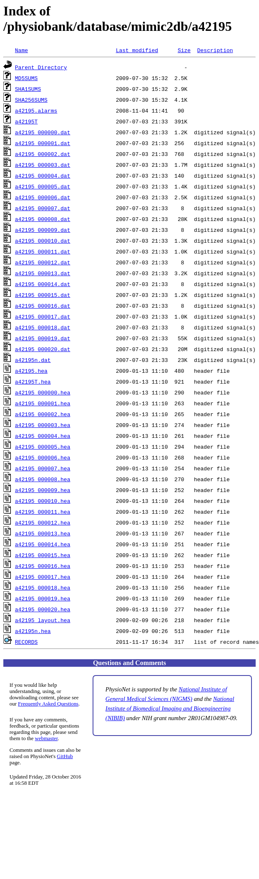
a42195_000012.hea (42, 522)
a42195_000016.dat (42, 305)
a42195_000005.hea (42, 446)
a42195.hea (31, 370)
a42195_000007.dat (42, 208)
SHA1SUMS (28, 89)
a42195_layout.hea (42, 620)
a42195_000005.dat (42, 186)
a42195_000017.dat (42, 316)
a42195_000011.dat (42, 251)
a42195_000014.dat (42, 284)
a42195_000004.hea (42, 436)
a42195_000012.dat (42, 262)
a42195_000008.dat (42, 219)
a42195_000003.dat (42, 164)
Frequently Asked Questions (48, 704)
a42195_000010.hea (42, 501)
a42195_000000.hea (42, 392)
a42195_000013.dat (42, 273)
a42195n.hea (33, 631)
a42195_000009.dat (42, 230)
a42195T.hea (33, 381)
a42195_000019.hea (42, 598)
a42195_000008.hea (42, 479)
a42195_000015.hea (42, 555)
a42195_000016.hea (42, 566)
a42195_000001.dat (42, 143)
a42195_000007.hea (42, 468)
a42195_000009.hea (42, 490)
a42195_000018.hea (42, 587)
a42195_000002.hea (42, 414)
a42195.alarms (36, 110)
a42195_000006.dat (42, 197)
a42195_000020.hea (42, 609)
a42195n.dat (33, 360)
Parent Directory (41, 67)
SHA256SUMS (31, 99)
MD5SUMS (26, 78)
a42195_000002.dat (42, 154)
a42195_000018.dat (42, 327)
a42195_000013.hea (42, 533)
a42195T (26, 121)
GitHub (65, 756)
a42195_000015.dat (42, 295)
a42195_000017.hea (42, 576)
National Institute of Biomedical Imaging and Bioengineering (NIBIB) (170, 708)
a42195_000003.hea (42, 425)
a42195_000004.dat (42, 175)
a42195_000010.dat (42, 240)
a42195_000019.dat (42, 338)
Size (184, 50)
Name (21, 50)
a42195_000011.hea (42, 511)
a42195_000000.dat (42, 132)
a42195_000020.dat (42, 349)
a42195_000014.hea (42, 544)
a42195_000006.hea (42, 457)
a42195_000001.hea (42, 403)
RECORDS (26, 641)
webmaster (46, 738)
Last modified (137, 50)
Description (215, 50)
